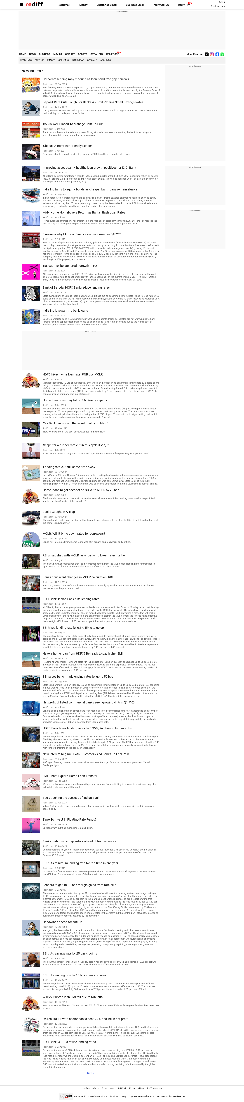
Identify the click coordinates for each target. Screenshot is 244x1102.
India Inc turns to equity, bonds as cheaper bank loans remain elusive (90, 189)
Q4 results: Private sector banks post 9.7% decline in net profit (85, 1019)
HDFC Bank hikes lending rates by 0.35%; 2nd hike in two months (87, 728)
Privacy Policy (126, 1096)
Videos (141, 1088)
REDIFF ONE (112, 54)
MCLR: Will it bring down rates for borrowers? (74, 533)
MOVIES (57, 54)
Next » (90, 1073)
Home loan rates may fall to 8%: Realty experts (75, 400)
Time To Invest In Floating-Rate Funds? (69, 819)
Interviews (78, 60)
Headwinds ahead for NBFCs (62, 922)
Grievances (180, 1096)
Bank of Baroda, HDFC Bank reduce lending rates (76, 287)
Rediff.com (86, 1096)
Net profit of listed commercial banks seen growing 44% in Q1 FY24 (89, 702)
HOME (22, 54)
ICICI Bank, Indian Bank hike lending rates (71, 599)
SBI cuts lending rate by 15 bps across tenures (74, 975)
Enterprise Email (107, 4)
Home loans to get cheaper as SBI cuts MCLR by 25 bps (81, 490)
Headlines (26, 60)
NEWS (32, 54)
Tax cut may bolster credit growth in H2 (70, 266)
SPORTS (82, 54)
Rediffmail (64, 4)
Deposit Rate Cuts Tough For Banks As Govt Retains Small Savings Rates (93, 102)
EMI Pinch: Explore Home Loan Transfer (70, 776)
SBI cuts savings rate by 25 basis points (70, 953)
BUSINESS (44, 54)
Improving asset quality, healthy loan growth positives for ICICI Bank (89, 167)
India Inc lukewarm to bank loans (65, 310)
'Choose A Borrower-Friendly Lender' (67, 146)
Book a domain (108, 1088)
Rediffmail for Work (90, 1088)
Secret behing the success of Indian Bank (71, 798)
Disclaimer (113, 1096)
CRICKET (70, 54)
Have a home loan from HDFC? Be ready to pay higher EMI (83, 653)
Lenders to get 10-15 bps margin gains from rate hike (79, 885)
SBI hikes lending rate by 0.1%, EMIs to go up (73, 627)
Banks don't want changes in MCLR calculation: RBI (78, 577)
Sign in (222, 2)
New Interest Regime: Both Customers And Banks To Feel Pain (86, 754)
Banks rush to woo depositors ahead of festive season (80, 841)
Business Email (135, 4)
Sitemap (137, 1096)
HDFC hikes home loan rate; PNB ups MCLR (73, 374)
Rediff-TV (184, 4)
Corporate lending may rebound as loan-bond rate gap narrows (86, 79)
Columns (63, 60)
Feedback (146, 1096)
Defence (39, 60)
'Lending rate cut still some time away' (69, 467)
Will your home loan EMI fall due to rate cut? (73, 997)
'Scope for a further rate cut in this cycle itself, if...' (77, 445)
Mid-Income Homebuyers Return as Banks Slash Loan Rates (84, 212)
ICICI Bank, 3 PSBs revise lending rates (69, 1042)
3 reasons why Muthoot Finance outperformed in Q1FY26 (82, 234)
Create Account (218, 6)
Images (51, 60)
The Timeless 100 (154, 1088)
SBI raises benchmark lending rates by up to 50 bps (78, 676)
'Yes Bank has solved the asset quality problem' (75, 423)
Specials (92, 60)
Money (83, 4)
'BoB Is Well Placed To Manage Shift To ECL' (73, 124)
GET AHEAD (96, 54)
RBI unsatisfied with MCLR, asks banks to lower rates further (84, 555)
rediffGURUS (161, 4)
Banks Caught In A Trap (59, 512)
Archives (105, 60)
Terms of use (168, 1096)
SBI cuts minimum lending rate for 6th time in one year (80, 863)
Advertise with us (99, 1096)
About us (156, 1096)
